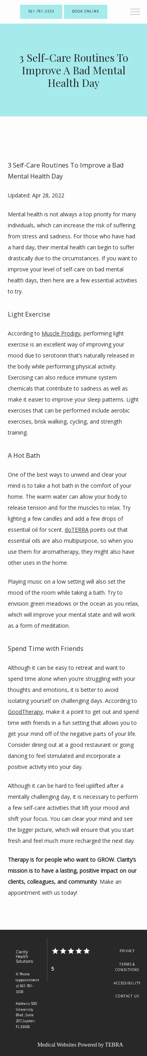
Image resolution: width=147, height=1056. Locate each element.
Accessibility (127, 983)
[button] (135, 12)
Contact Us (127, 996)
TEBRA (114, 1045)
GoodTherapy (25, 711)
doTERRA (77, 529)
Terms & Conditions (127, 967)
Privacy (127, 951)
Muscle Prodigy (61, 333)
